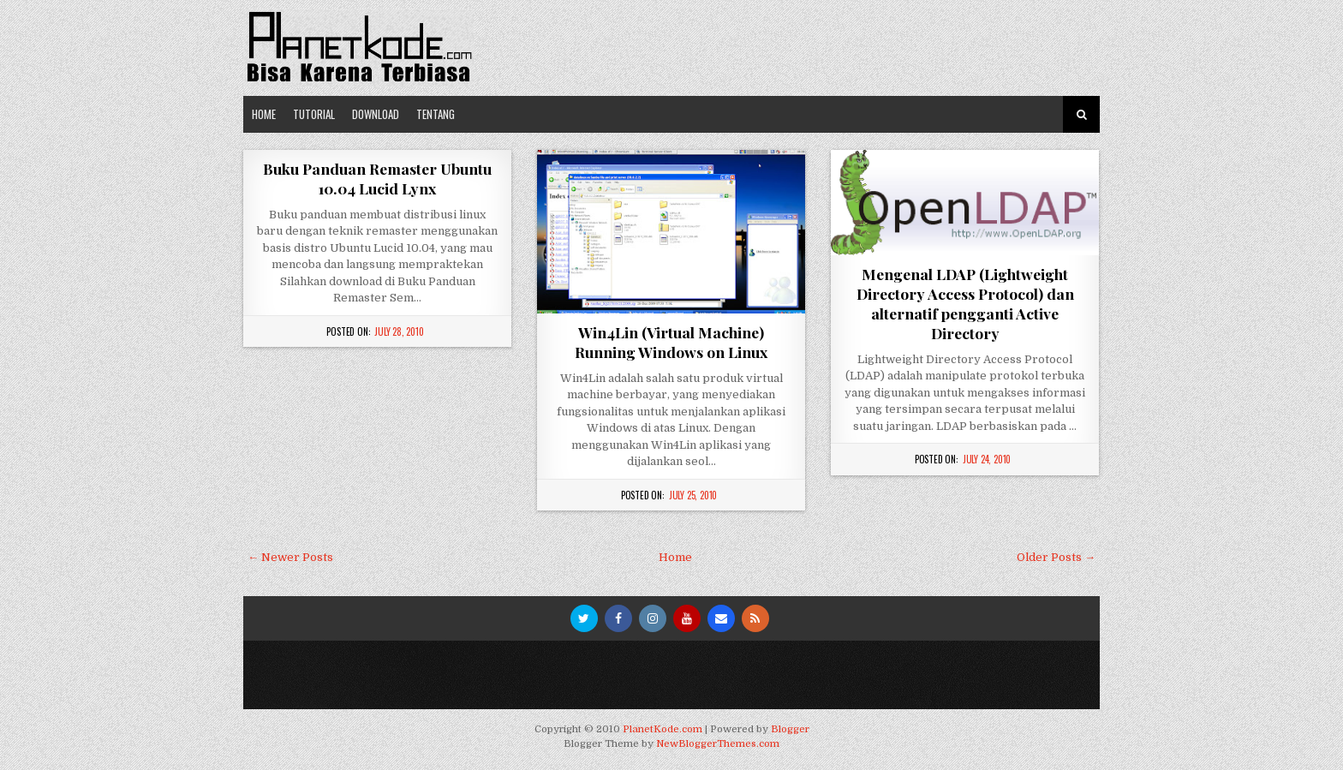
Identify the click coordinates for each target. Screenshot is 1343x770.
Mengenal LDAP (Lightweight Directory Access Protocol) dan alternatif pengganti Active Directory (965, 303)
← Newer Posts (290, 557)
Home (264, 113)
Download (375, 113)
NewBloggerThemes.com (717, 743)
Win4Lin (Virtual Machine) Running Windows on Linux (671, 341)
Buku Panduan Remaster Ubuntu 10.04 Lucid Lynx (377, 178)
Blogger (790, 729)
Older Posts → (1056, 557)
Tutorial (314, 113)
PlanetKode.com (662, 729)
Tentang (435, 113)
